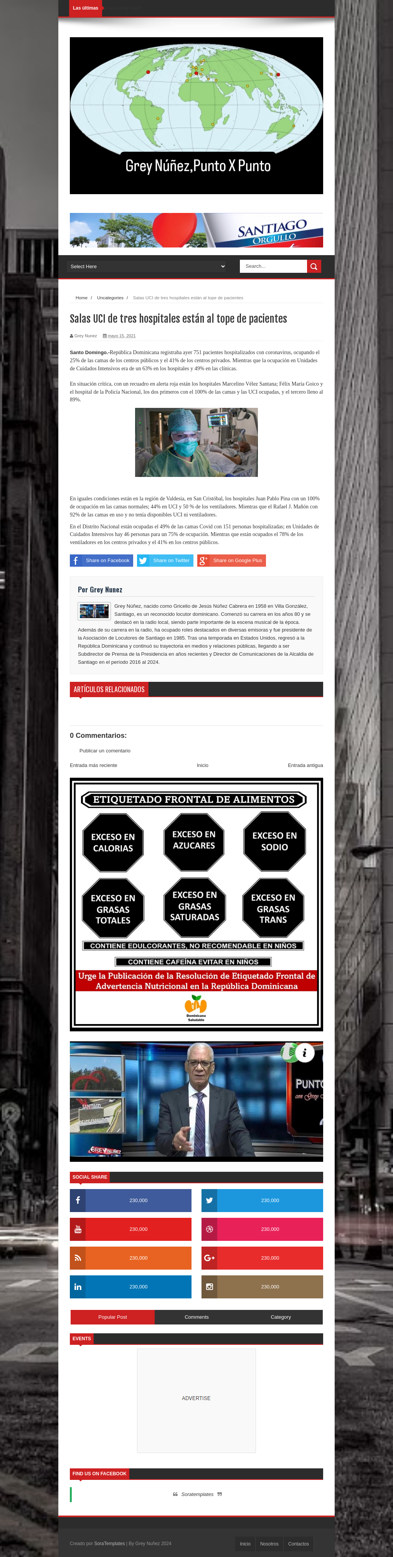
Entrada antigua (305, 765)
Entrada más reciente (93, 765)
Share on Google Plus (229, 560)
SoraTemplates (109, 1543)
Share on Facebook (99, 560)
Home (82, 297)
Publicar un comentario (104, 751)
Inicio (202, 765)
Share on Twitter (163, 560)
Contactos (298, 1544)
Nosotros (269, 1544)
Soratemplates (198, 1494)
